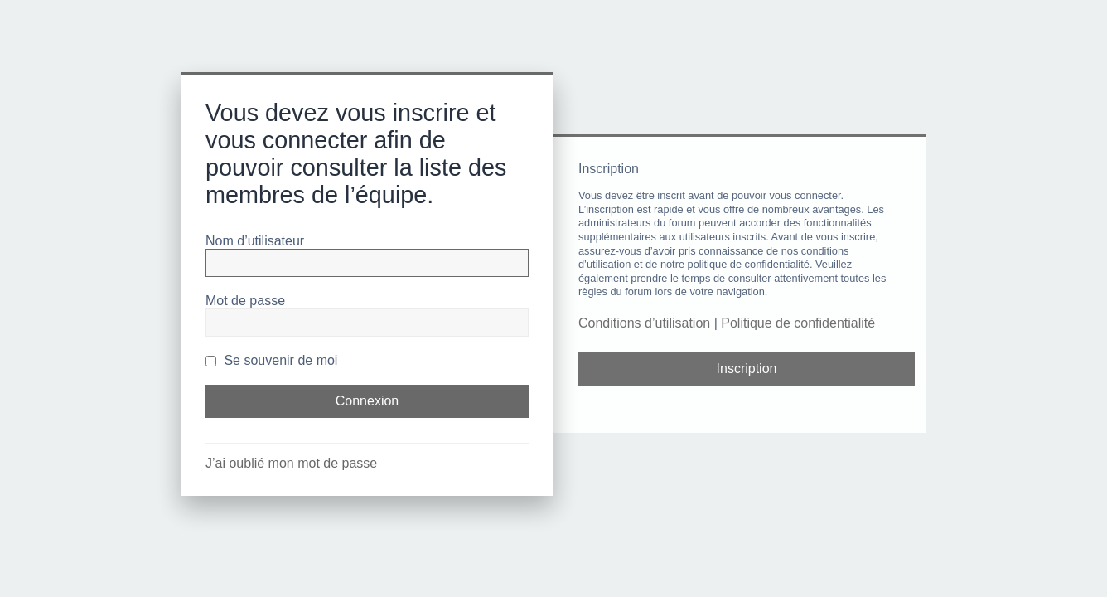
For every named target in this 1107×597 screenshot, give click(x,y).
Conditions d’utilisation (644, 323)
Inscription (747, 369)
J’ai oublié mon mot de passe (291, 463)
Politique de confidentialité (798, 323)
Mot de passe (245, 301)
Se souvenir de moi (271, 360)
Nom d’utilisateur (254, 241)
